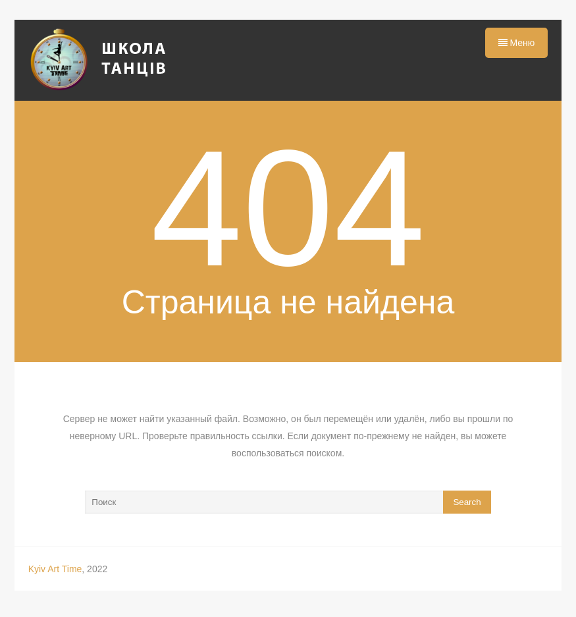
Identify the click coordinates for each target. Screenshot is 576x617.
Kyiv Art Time (55, 569)
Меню (516, 43)
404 (288, 208)
